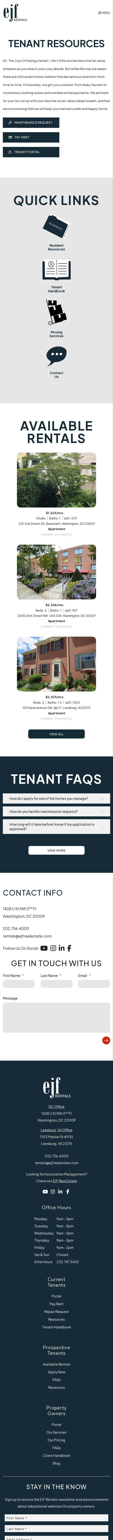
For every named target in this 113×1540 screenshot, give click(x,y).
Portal (56, 1334)
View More (56, 888)
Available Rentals (56, 1402)
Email (82, 1013)
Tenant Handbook (56, 1365)
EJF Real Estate (65, 1218)
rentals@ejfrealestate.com (27, 973)
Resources (56, 1357)
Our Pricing (56, 1478)
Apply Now (56, 1409)
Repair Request (56, 1349)
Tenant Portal (24, 152)
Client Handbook (56, 1493)
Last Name (49, 1013)
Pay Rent (19, 137)
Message (10, 1036)
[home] (15, 12)
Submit (106, 1078)
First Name (11, 1013)
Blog (56, 1501)
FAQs (56, 1417)
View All (56, 772)
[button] (56, 836)
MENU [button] (104, 13)
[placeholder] (19, 1022)
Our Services (56, 1470)
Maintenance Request (31, 122)
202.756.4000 (16, 966)
